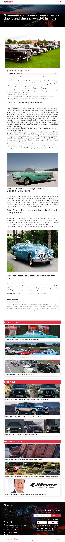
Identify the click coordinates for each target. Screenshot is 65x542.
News (10, 22)
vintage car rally (52, 288)
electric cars (16, 128)
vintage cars (39, 108)
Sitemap (8, 539)
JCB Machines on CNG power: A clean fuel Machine (33, 294)
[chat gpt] (38, 528)
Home (6, 22)
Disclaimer (15, 539)
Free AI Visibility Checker (15, 535)
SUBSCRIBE (56, 515)
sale (32, 222)
